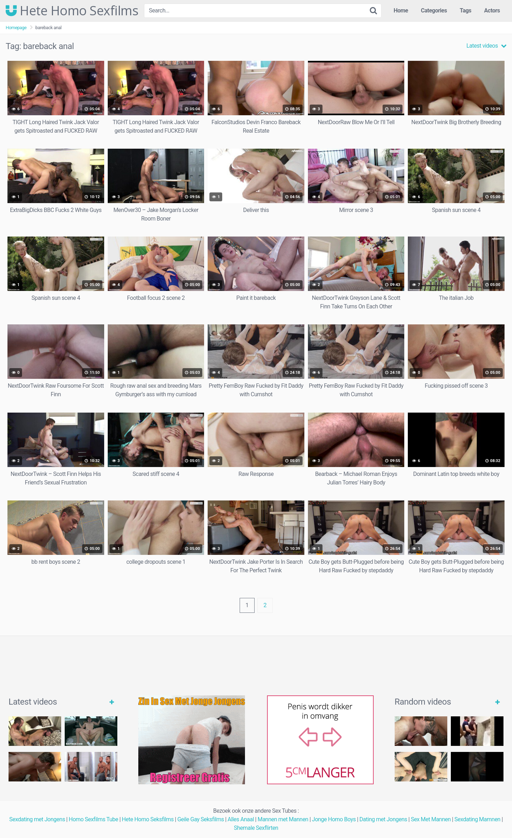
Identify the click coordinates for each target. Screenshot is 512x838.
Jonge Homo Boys (334, 819)
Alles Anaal (241, 819)
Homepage (16, 27)
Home (401, 10)
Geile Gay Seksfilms (200, 819)
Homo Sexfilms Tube (93, 819)
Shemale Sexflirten (256, 827)
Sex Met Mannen (430, 819)
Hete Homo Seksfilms (148, 819)
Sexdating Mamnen (477, 819)
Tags (465, 10)
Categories (434, 10)
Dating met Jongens (383, 819)
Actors (492, 10)
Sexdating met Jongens (37, 819)
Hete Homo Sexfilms (72, 10)
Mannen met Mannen (282, 819)
